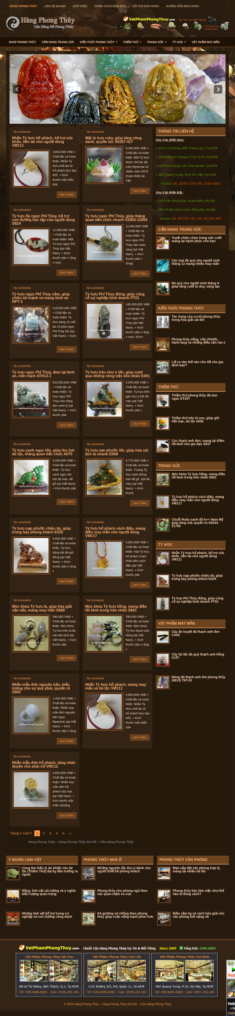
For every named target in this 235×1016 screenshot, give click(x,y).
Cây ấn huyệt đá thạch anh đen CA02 (196, 633)
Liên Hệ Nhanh (55, 6)
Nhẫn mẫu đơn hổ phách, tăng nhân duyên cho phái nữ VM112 (43, 764)
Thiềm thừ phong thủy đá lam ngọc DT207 (194, 396)
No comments (22, 131)
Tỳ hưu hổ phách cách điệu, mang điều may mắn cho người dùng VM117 (115, 532)
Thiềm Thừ (133, 40)
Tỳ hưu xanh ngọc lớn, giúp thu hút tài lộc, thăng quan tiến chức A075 (43, 452)
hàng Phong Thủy (23, 6)
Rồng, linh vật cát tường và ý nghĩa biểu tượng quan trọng (49, 892)
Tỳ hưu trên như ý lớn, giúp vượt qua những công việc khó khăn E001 (117, 374)
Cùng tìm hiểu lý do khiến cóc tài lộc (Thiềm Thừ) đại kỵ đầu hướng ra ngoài (50, 871)
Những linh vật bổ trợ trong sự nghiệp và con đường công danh (47, 915)
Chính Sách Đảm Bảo (110, 6)
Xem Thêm (66, 194)
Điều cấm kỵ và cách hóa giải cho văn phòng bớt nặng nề (198, 915)
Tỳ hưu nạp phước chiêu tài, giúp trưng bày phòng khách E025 (41, 530)
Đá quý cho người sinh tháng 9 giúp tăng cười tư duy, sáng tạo (196, 284)
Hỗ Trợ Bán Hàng (146, 6)
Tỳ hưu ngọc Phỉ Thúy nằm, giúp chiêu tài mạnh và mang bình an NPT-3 (41, 298)
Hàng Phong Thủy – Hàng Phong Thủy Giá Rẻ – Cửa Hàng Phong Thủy (122, 1004)
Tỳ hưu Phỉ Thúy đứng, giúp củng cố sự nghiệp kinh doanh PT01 (115, 296)
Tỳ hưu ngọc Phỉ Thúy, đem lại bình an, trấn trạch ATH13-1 (43, 374)
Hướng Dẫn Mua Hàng (182, 6)
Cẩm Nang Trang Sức (58, 42)
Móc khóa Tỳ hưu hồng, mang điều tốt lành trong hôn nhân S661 (116, 608)
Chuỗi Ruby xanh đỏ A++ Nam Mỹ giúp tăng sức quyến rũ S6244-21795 (197, 523)
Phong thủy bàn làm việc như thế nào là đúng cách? (198, 892)
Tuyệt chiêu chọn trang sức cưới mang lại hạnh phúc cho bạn (197, 239)
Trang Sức (158, 40)
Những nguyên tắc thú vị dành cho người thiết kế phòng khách (124, 869)
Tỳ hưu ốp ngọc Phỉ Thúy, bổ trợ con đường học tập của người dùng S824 (43, 219)
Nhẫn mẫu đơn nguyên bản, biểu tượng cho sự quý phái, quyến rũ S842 (41, 688)
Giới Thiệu (80, 6)
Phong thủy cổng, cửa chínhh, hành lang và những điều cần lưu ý (198, 340)
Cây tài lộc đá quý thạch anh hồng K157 (198, 655)
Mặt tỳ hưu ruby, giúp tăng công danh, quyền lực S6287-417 (113, 140)
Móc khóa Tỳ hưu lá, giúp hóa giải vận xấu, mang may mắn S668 (42, 608)
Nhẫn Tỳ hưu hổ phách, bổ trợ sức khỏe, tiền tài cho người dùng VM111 (42, 141)
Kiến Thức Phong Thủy (100, 40)
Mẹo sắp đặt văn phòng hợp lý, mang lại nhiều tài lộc (197, 869)
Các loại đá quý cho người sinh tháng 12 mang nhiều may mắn (196, 262)
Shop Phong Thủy (22, 42)
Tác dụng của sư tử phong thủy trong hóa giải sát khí (196, 318)
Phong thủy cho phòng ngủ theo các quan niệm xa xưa (122, 892)
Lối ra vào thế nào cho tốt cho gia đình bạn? (197, 363)
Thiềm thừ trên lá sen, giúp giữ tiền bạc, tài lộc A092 (195, 419)
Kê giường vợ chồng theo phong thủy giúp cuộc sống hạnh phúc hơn (125, 915)
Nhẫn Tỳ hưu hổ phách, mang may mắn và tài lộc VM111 (115, 686)
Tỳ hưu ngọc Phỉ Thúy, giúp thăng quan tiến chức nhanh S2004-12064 (116, 218)
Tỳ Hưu (180, 40)
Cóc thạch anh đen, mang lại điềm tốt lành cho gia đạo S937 (198, 442)
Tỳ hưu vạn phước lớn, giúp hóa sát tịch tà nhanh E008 (116, 452)
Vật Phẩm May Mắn (205, 42)
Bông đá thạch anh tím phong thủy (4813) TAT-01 (198, 678)
